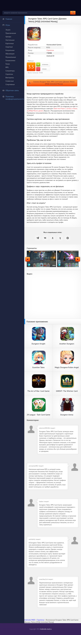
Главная (7, 19)
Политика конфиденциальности (13, 97)
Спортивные (10, 84)
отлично (42, 64)
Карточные (10, 43)
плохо (41, 69)
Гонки (8, 64)
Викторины (10, 77)
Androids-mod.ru (46, 629)
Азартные (9, 47)
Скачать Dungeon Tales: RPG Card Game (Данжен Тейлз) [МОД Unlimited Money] (53, 83)
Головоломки (10, 60)
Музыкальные (11, 57)
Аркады (8, 36)
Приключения (11, 33)
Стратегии (9, 74)
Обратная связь (10, 90)
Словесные (10, 81)
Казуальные (10, 50)
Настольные (10, 40)
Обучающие (10, 54)
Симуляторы (10, 71)
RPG (7, 67)
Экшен (8, 30)
